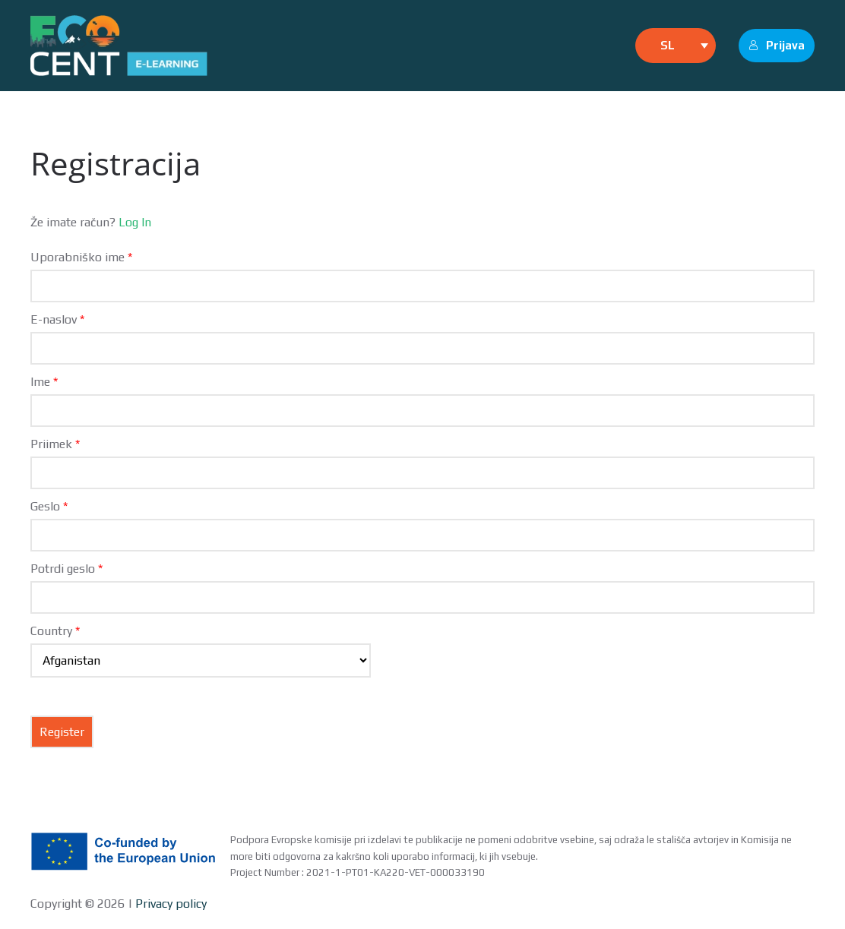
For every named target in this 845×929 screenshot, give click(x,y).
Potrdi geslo (66, 568)
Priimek (55, 444)
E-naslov (57, 319)
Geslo (49, 506)
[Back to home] (118, 46)
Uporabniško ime (81, 257)
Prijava (776, 45)
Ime (44, 381)
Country (55, 631)
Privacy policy (169, 903)
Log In (135, 222)
